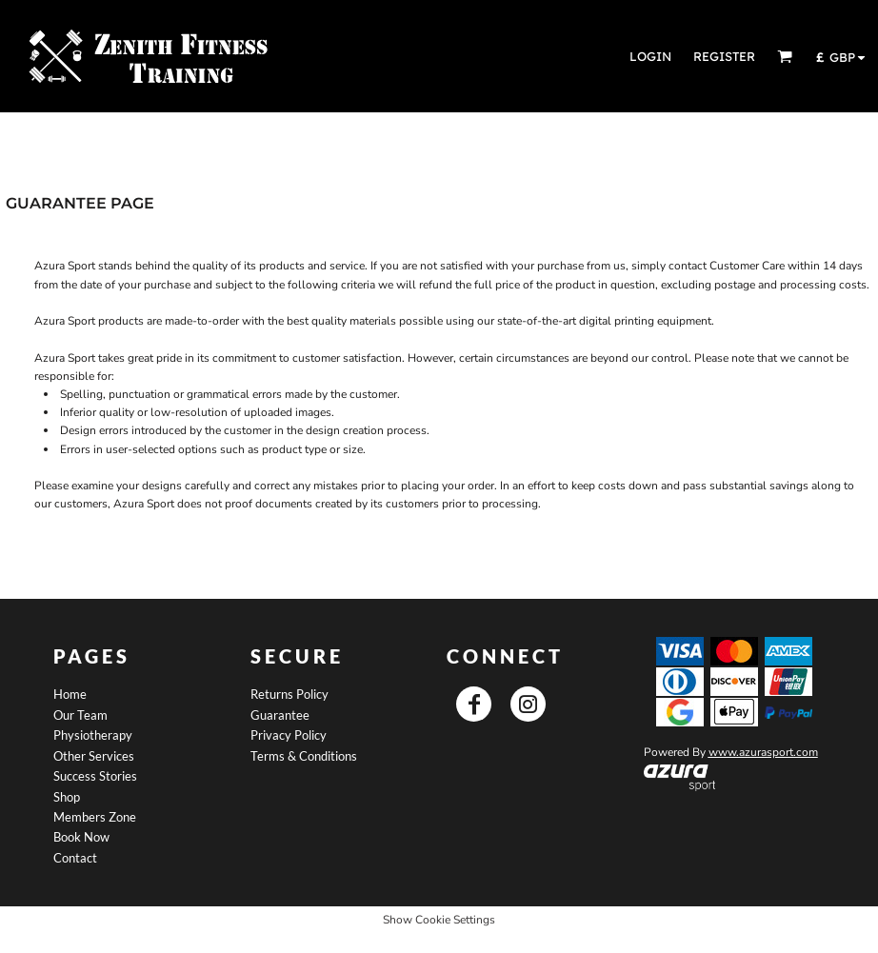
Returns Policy (289, 694)
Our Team (80, 715)
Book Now (81, 836)
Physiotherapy (92, 735)
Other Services (93, 756)
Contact (75, 857)
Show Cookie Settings (439, 919)
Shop (66, 796)
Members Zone (94, 816)
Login (650, 56)
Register (724, 56)
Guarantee (279, 715)
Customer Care (747, 265)
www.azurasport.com (763, 752)
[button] (784, 56)
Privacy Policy (288, 735)
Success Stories (95, 776)
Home (70, 694)
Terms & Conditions (303, 756)
